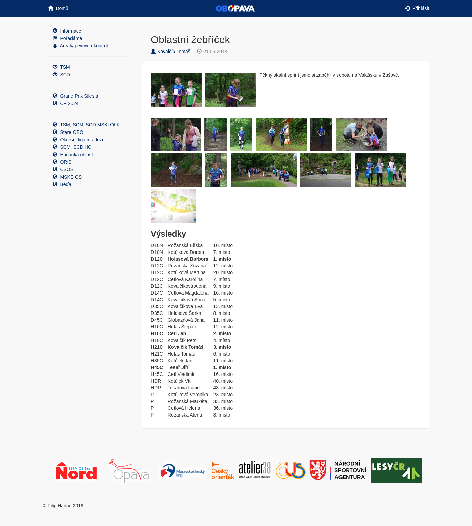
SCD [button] (61, 74)
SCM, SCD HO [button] (72, 147)
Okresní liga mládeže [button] (79, 139)
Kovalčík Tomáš (170, 51)
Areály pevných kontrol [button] (80, 45)
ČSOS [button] (63, 169)
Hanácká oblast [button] (73, 154)
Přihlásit (417, 8)
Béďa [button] (62, 184)
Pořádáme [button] (67, 38)
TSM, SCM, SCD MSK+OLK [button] (86, 124)
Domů (58, 8)
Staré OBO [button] (68, 132)
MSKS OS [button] (67, 177)
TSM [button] (61, 67)
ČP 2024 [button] (66, 103)
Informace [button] (67, 31)
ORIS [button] (62, 162)
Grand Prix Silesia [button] (75, 96)
